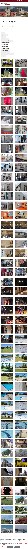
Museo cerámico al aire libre (7, 54)
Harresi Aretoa (5, 44)
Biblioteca (4, 36)
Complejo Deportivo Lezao (7, 40)
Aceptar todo (10, 546)
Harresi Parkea (5, 46)
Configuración (3, 546)
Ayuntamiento (4, 35)
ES (25, 1)
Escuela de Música (5, 42)
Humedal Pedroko (5, 48)
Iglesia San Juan (5, 50)
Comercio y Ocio (5, 38)
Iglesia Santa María (6, 52)
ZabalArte (4, 55)
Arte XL (3, 33)
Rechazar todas (17, 546)
